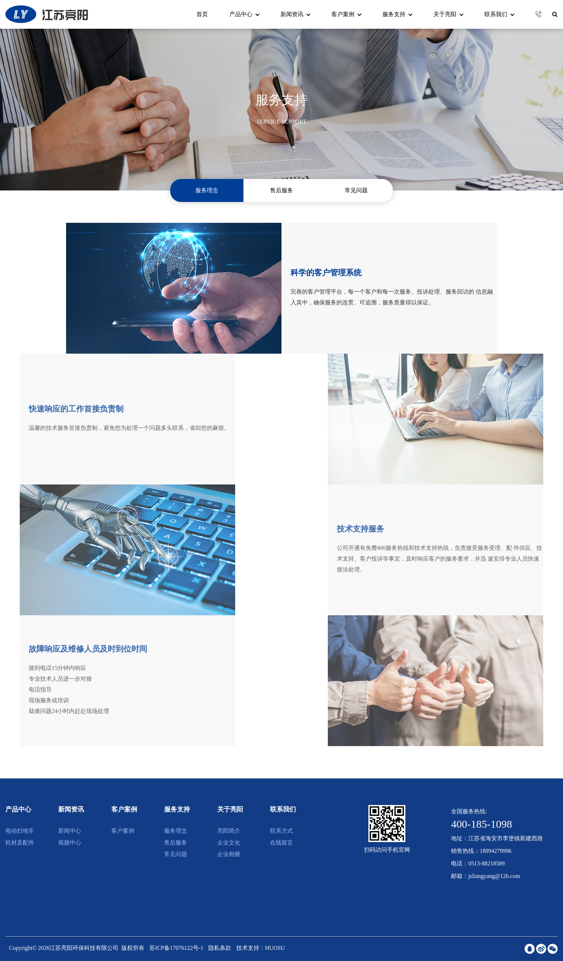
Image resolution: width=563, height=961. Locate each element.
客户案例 (124, 809)
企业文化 (228, 843)
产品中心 (18, 809)
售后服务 (281, 190)
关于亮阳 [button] (448, 14)
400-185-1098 (481, 824)
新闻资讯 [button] (295, 14)
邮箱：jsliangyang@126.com (485, 876)
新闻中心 (69, 831)
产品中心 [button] (244, 14)
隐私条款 (219, 948)
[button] (536, 14)
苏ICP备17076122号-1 (177, 948)
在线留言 (281, 843)
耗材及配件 (19, 843)
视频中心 (69, 843)
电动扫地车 (19, 831)
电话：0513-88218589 (477, 863)
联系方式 (281, 831)
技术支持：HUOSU (260, 948)
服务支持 (177, 809)
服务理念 (206, 190)
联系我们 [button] (499, 14)
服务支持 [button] (397, 14)
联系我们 (283, 809)
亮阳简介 (228, 831)
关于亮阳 (230, 809)
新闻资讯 (71, 809)
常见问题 (356, 190)
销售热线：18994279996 (481, 851)
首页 (202, 14)
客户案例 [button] (346, 14)
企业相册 (228, 854)
